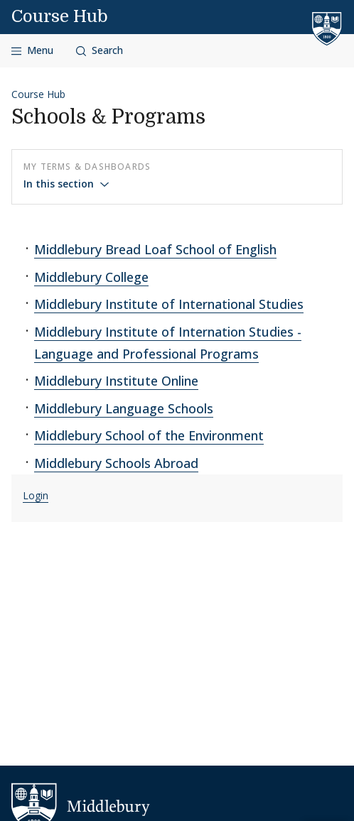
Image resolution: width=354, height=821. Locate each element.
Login (35, 495)
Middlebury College (91, 277)
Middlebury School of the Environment (149, 435)
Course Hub (59, 16)
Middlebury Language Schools (123, 408)
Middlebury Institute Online (116, 380)
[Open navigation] (32, 50)
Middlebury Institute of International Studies (169, 303)
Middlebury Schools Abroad (116, 463)
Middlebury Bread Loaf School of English (155, 249)
